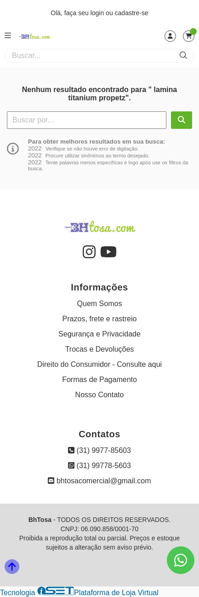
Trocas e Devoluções (99, 349)
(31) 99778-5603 (99, 465)
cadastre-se (131, 13)
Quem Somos (99, 303)
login (98, 13)
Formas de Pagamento (99, 379)
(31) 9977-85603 (99, 450)
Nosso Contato (99, 395)
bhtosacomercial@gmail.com (99, 481)
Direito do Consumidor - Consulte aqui (99, 364)
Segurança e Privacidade (99, 334)
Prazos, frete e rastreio (100, 319)
